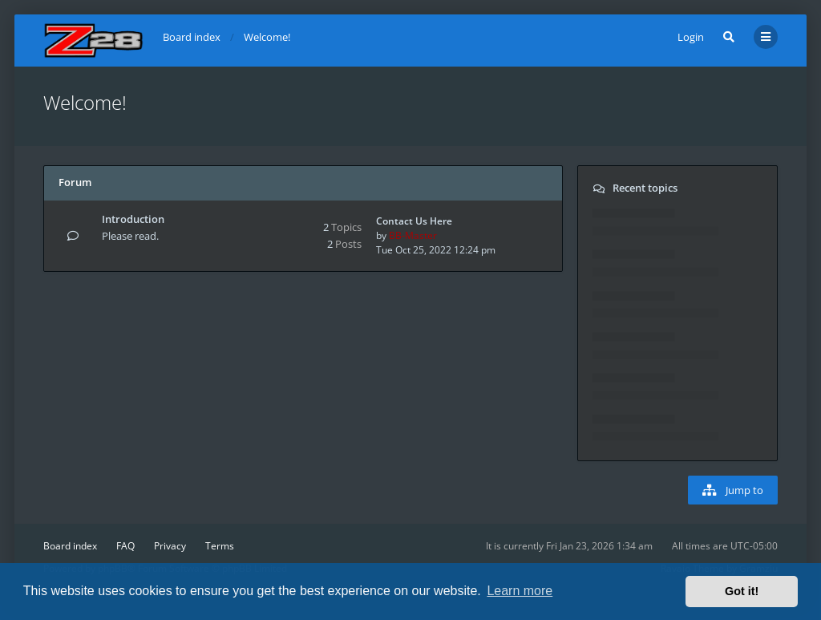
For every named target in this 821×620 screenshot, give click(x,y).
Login (690, 37)
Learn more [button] (519, 591)
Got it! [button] (741, 591)
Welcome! (85, 102)
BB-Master (413, 235)
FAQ (125, 546)
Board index (70, 546)
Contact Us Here (414, 221)
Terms (219, 546)
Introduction (133, 219)
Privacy (170, 546)
